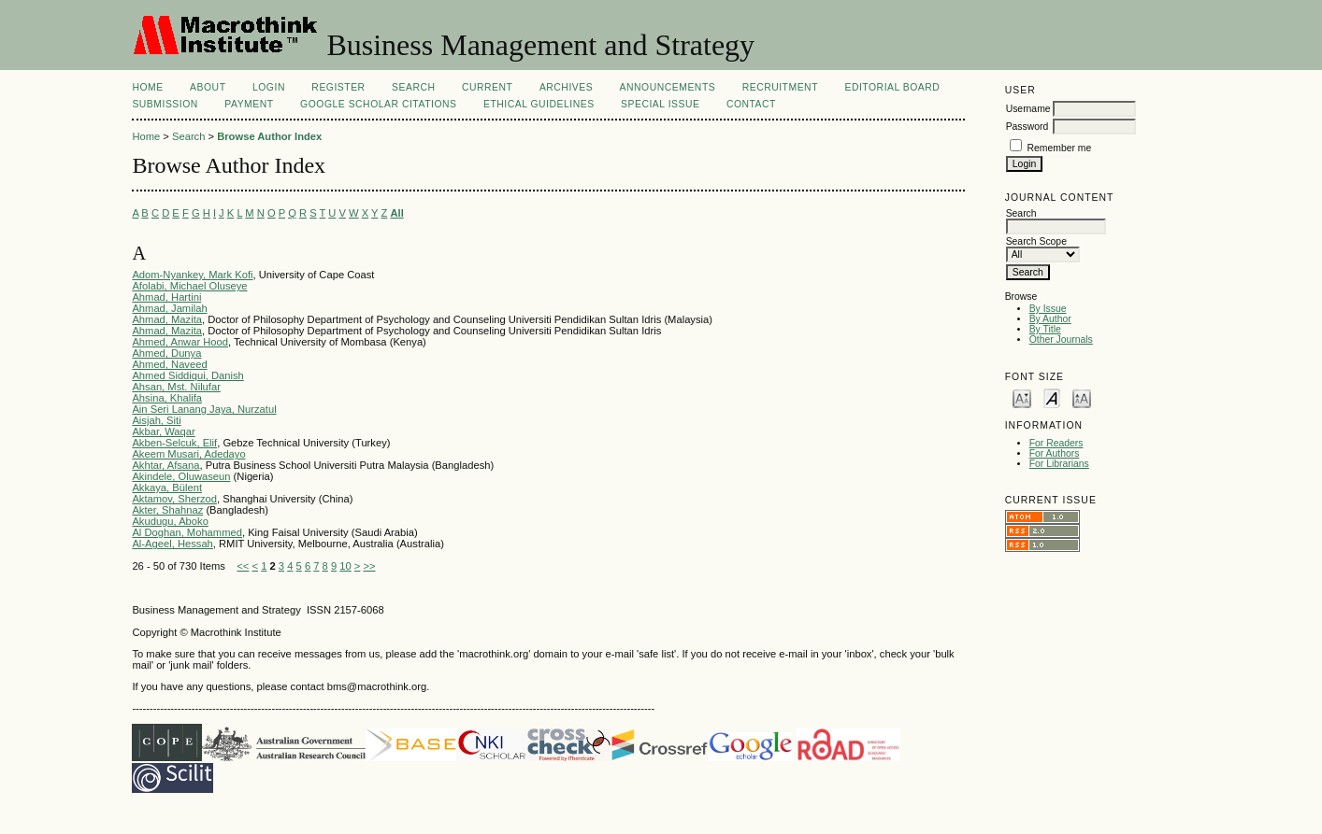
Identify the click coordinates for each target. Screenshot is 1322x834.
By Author (1050, 319)
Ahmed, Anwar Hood (180, 341)
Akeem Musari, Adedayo (188, 453)
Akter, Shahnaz (167, 510)
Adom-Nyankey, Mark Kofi (192, 274)
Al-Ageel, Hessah (172, 543)
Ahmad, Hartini (166, 297)
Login (268, 87)
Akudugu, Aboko (170, 521)
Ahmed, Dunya (166, 353)
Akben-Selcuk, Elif (174, 442)
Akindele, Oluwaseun (181, 476)
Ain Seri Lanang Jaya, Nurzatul (204, 409)
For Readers (1056, 443)
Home (147, 87)
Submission (164, 104)
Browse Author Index (269, 136)
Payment (248, 104)
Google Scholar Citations (378, 104)
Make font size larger (1081, 397)
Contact (751, 104)
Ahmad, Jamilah (169, 308)
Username (1028, 109)
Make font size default (1051, 397)
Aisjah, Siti (156, 420)
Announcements (668, 87)
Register (338, 87)
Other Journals (1061, 339)
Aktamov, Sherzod (174, 498)
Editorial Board (892, 87)
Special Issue (660, 104)
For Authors (1054, 453)
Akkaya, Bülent (167, 487)
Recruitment (780, 87)
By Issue (1048, 309)
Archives (566, 87)
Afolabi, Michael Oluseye (189, 285)
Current (487, 87)
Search (413, 87)
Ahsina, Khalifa (167, 397)
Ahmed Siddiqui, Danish (187, 375)
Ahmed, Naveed (169, 364)
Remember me (1059, 148)
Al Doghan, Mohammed (187, 532)
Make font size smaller (1022, 397)
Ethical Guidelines (539, 104)
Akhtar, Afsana (165, 465)
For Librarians (1059, 464)
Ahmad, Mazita (167, 319)
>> (369, 566)
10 (345, 566)
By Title (1045, 329)
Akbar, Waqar (163, 431)
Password (1027, 126)
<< (243, 566)
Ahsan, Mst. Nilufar (176, 386)
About (207, 87)
